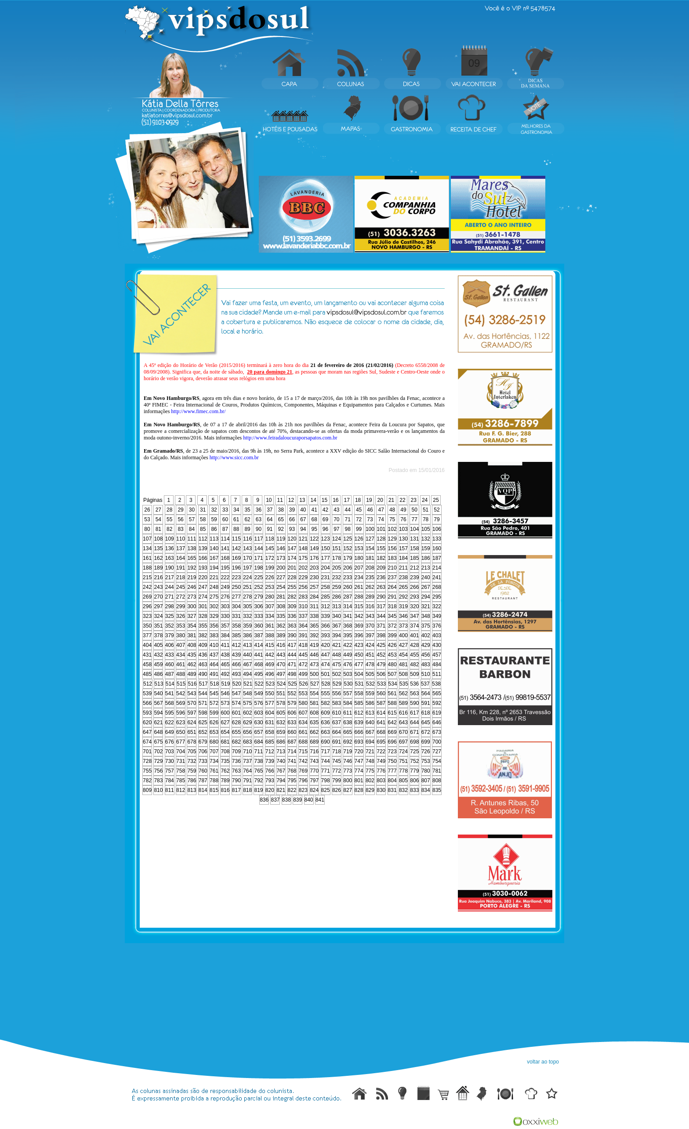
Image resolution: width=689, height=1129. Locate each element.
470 (280, 664)
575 (247, 703)
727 (436, 751)
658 (269, 732)
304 (236, 606)
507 (392, 674)
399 (392, 635)
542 (180, 693)
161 (147, 558)
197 (247, 568)
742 (303, 761)
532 (370, 684)
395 (347, 635)
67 (303, 519)
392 (314, 635)
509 (414, 674)
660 (292, 732)
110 (180, 539)
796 (303, 780)
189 (158, 568)
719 (347, 751)
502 (336, 674)
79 (436, 519)
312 (325, 606)
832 (403, 790)
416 (280, 645)
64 (269, 519)
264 (392, 587)
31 (203, 510)
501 (325, 674)
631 (269, 722)
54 (158, 519)
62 (247, 519)
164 (180, 558)
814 (203, 790)
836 (264, 800)
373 (403, 626)
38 (280, 510)
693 (359, 742)
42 (325, 510)
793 (269, 780)
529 (337, 684)
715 (303, 751)
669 (392, 732)
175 (303, 558)
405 (158, 645)
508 (403, 674)
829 (370, 790)
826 (336, 790)
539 (147, 693)
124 (336, 539)
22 (402, 500)
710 (247, 751)
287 (347, 597)
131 (414, 539)
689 (314, 742)
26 (147, 510)
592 (436, 703)
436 (203, 655)
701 (147, 751)
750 (392, 761)
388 (269, 635)
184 (403, 558)
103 (403, 529)
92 (280, 529)
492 (225, 674)
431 (147, 655)
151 (336, 548)
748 (370, 761)
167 (214, 558)
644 (414, 722)
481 (403, 664)
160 (436, 548)
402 (425, 635)
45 (359, 510)
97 (336, 529)
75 (392, 519)
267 (425, 587)
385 (236, 635)
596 (180, 713)
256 (303, 587)
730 (169, 761)
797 (314, 780)
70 (336, 519)
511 (436, 674)
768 (292, 771)
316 (370, 606)
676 (169, 742)
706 (203, 751)
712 (269, 751)
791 (247, 780)
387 (258, 635)
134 (147, 548)
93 (292, 529)
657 (258, 732)
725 (414, 751)
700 (436, 742)
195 (225, 568)
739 (269, 761)
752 (414, 761)
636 (325, 722)
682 (236, 742)
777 (392, 771)
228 (292, 577)
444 (292, 655)
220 (203, 577)
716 (314, 751)
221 (214, 577)
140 (214, 548)
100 (370, 529)
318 (392, 606)
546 (225, 693)
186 (425, 558)
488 (180, 674)
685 (269, 742)
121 (303, 539)
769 (303, 771)
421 (336, 645)
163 (169, 558)
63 (258, 519)
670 (403, 732)
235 (370, 577)
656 (247, 732)
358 (236, 626)
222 (225, 577)
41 (314, 510)
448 (336, 655)
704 (180, 751)
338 (314, 616)
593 (147, 713)
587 (381, 703)
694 (370, 742)
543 (191, 693)
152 (347, 548)
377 (147, 635)
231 (325, 577)
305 (247, 606)
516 (192, 684)
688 (303, 742)
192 (191, 568)
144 (258, 548)
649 (169, 732)
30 (192, 510)
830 (381, 790)
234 (359, 577)
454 (403, 655)
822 (292, 790)
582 (325, 703)
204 (325, 568)
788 (214, 780)
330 (225, 616)
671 (414, 732)
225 (258, 577)
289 (370, 597)
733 (203, 761)
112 (203, 539)
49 (403, 510)
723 (392, 751)
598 (203, 713)
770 (314, 771)
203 (314, 568)
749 (381, 761)
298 (169, 606)
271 (169, 597)
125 (347, 539)
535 (403, 684)
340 (336, 616)
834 (425, 790)
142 (236, 548)
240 (425, 577)
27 (158, 510)
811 (169, 790)
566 (147, 703)
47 (381, 510)
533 (381, 684)
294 (425, 597)
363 (292, 626)
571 (203, 703)
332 (247, 616)
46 (370, 510)
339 (325, 616)
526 (303, 684)
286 (336, 597)
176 (314, 558)
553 (303, 693)
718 (336, 751)
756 (158, 771)
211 (403, 568)
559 (370, 693)
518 (214, 684)
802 (370, 780)
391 (303, 635)
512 (147, 684)
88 (236, 529)
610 (336, 713)
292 (403, 597)
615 (392, 713)
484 (436, 664)
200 (280, 568)
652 (203, 732)
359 (247, 626)
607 (303, 713)
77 (414, 519)
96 (325, 529)
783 (158, 780)
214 (436, 568)
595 (169, 713)
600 (225, 713)
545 (214, 693)
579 (292, 703)
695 (381, 742)
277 (236, 597)
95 (314, 529)
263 (381, 587)
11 (280, 500)
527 (314, 684)
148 (303, 548)
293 (414, 597)
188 (147, 568)
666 (359, 732)
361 (269, 626)
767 (280, 771)
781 (436, 771)
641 (381, 722)
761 (214, 771)
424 (370, 645)
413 (247, 645)
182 (381, 558)
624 (191, 722)
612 (359, 713)
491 (214, 674)
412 (236, 645)
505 (370, 674)
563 (414, 693)
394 (336, 635)
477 (359, 664)
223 (236, 577)
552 (292, 693)
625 (203, 722)
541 (169, 693)
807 (425, 780)
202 (303, 568)
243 (158, 587)
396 (359, 635)
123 (325, 539)
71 (348, 519)
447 (325, 655)
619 (436, 713)
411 (225, 645)
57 (192, 519)
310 (303, 606)
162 (158, 558)
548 (247, 693)
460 (169, 664)
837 (275, 800)
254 (280, 587)
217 (169, 577)
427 (403, 645)
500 (314, 674)
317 (381, 606)
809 (147, 790)
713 (280, 751)
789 (225, 780)
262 (370, 587)
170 (247, 558)
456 (425, 655)
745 (336, 761)
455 (414, 655)
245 (180, 587)
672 (425, 732)
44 (348, 510)
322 (436, 606)
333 (258, 616)
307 (269, 606)
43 (336, 510)
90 (258, 529)
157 (403, 548)
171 (258, 558)
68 (314, 519)
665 (347, 732)
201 (292, 568)
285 (325, 597)
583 (336, 703)
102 (392, 529)
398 (381, 635)
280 (269, 597)
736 (236, 761)
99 (359, 529)
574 (236, 703)
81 (158, 529)
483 (425, 664)
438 (225, 655)
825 (325, 790)
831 (392, 790)
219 (191, 577)
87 (225, 529)
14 (313, 500)
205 (336, 568)
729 (158, 761)
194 (214, 568)
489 (191, 674)
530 (348, 684)
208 (370, 568)
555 (325, 693)
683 (247, 742)
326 (180, 616)
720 (359, 751)
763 (236, 771)
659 (280, 732)
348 (425, 616)
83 (180, 529)
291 (392, 597)
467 (247, 664)
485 (147, 674)
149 (314, 548)
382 (203, 635)
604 (269, 713)
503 (347, 674)
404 (147, 645)
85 (203, 529)
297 (158, 606)
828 (359, 790)
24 (425, 500)
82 (169, 529)
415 (269, 645)
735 (225, 761)
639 (359, 722)
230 (314, 577)
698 (414, 742)
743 (314, 761)
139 (203, 548)
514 (170, 684)
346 (403, 616)
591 (425, 703)
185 (414, 558)
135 (158, 548)
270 (158, 597)
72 (359, 519)
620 (147, 722)
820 (269, 790)
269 (147, 597)
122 (314, 539)
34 (236, 510)
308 (280, 606)
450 (359, 655)
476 (347, 664)
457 (436, 655)
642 (392, 722)
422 (347, 645)
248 (214, 587)
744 (325, 761)
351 (158, 626)
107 (147, 539)
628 (236, 722)
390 (292, 635)
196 (236, 568)
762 (225, 771)
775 (370, 771)
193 (203, 568)
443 (280, 655)
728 (147, 761)
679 (203, 742)
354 (191, 626)
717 (325, 751)
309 (292, 606)
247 (203, 587)
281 (280, 597)
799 (336, 780)
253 (269, 587)
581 (314, 703)
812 (180, 790)
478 (370, 664)
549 (258, 693)
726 (425, 751)
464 (214, 664)
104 (414, 529)
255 (292, 587)
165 (191, 558)
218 (180, 577)
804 (392, 780)
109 (169, 539)
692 (347, 742)
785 (180, 780)
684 (258, 742)
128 (381, 539)
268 (436, 587)
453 (392, 655)
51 (425, 510)
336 (292, 616)
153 (359, 548)
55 (169, 519)
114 (225, 539)
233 (347, 577)
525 (292, 684)
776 (381, 771)
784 (169, 780)
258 (325, 587)
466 (236, 664)
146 (280, 548)
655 (236, 732)
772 (336, 771)
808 (436, 780)
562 (403, 693)
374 (414, 626)
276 (225, 597)
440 (247, 655)
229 (303, 577)
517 (203, 684)
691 (336, 742)
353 (180, 626)
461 (180, 664)
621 (158, 722)
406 (169, 645)
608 (314, 713)
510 (425, 674)
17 (347, 500)
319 (403, 606)
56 (180, 519)
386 (247, 635)
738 (258, 761)
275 (214, 597)
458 (147, 664)
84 (192, 529)
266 (414, 587)
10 (269, 500)
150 (325, 548)
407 (180, 645)
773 (347, 771)
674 (147, 742)
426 (392, 645)
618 (425, 713)
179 (347, 558)
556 (336, 693)
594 (158, 713)
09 (474, 63)
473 (314, 664)
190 (169, 568)
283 (303, 597)
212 (414, 568)
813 (191, 790)
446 (314, 655)
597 (191, 713)
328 (203, 616)
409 (203, 645)
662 (314, 732)
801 (359, 780)
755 (147, 771)
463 (203, 664)
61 (236, 519)
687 (292, 742)
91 (269, 529)
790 (236, 780)
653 (214, 732)
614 (381, 713)
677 (180, 742)
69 (325, 519)
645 (425, 722)
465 (225, 664)
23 (414, 500)
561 (392, 693)
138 (191, 548)
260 (347, 587)
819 (258, 790)
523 (270, 684)
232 (336, 577)
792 (258, 780)
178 (336, 558)
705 (191, 751)
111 (191, 539)
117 (258, 539)
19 (369, 500)
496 (269, 674)
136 (169, 548)
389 (280, 635)
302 (214, 606)
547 (236, 693)
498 (292, 674)
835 (436, 790)
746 (347, 761)
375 (425, 626)
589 (403, 703)
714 (292, 751)
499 (303, 674)
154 (370, 548)
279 (258, 597)
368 (347, 626)
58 (203, 519)
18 (358, 500)
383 (214, 635)
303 (225, 606)
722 (381, 751)
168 (225, 558)
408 (191, 645)
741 (292, 761)
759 (191, 771)
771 (325, 771)
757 (169, 771)
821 (280, 790)
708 (225, 751)
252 (258, 587)
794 (280, 780)
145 (269, 548)
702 (158, 751)
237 (392, 577)
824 (314, 790)
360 (258, 626)
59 (214, 519)
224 (247, 577)
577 (269, 703)
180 (359, 558)
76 (403, 519)
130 (403, 539)
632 (280, 722)
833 (414, 790)
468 (258, 664)
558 (359, 693)
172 (269, 558)
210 (392, 568)
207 (359, 568)
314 (347, 606)
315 (359, 606)
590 (414, 703)
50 (414, 510)
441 (258, 655)
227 (280, 577)
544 (203, 693)
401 (414, 635)
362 (280, 626)
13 (302, 500)
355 (203, 626)
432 (158, 655)
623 (180, 722)
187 (436, 558)
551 (280, 693)
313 (336, 606)
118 (269, 539)
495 (258, 674)
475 (336, 664)
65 (280, 519)
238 (403, 577)
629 (247, 722)
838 (286, 800)
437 (214, 655)
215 (147, 577)
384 (225, 635)
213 (425, 568)
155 (381, 548)
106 (436, 529)
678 (191, 742)
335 (280, 616)
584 (347, 703)
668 (381, 732)
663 (325, 732)
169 (236, 558)
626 (214, 722)
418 (303, 645)
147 (292, 548)
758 (180, 771)
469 (269, 664)
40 (303, 510)
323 (147, 616)
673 (436, 732)
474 (325, 664)
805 (403, 780)
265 (403, 587)
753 (425, 761)
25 (436, 500)
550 (269, 693)
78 (425, 519)
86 (214, 529)
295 (436, 597)
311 (314, 606)
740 (280, 761)
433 (169, 655)
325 (169, 616)
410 (214, 645)
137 (180, 548)
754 (436, 761)
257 (314, 587)
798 (325, 780)
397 (370, 635)
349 (436, 616)
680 (214, 742)
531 (359, 684)
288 (359, 597)
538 (436, 684)
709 (236, 751)
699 (425, 742)
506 (381, 674)
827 (347, 790)
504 (359, 674)
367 (336, 626)
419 (314, 645)
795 (292, 780)
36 (258, 510)
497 (280, 674)
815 (214, 790)
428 (414, 645)
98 (348, 529)
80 (147, 529)
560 (381, 693)
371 (381, 626)
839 (297, 800)
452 (381, 655)
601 (236, 713)
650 (180, 732)
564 (425, 693)
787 (203, 780)
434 (180, 655)
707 (214, 751)
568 (169, 703)
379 (169, 635)
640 (370, 722)
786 (191, 780)
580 (303, 703)
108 (158, 539)
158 (414, 548)
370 (370, 626)
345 (392, 616)
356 (214, 626)
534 (392, 684)
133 (436, 539)
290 (381, 597)
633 (292, 722)
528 (326, 684)
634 (303, 722)
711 (258, 751)
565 (436, 693)
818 (247, 790)
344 (381, 616)
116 (247, 539)
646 (436, 722)
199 (269, 568)
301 (203, 606)
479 (381, 664)
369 (359, 626)
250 (236, 587)
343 (370, 616)
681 (225, 742)
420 (325, 645)
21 (391, 500)
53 (147, 519)
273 (191, 597)
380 (180, 635)
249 (225, 587)
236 (381, 577)
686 (280, 742)
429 (425, 645)
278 (247, 597)
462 (191, 664)
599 (214, 713)
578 (280, 703)
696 (392, 742)
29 (180, 510)
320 (414, 606)
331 (236, 616)
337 (303, 616)
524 (281, 684)
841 (319, 800)
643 (403, 722)
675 (158, 742)
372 (392, 626)
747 (359, 761)
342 (359, 616)
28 (169, 510)
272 (180, 597)
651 (191, 732)
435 (191, 655)
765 (258, 771)
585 (359, 703)
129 (392, 539)
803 (381, 780)
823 (303, 790)
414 (258, 645)
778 (403, 771)
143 (247, 548)
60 (225, 519)
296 (147, 606)
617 (414, 713)
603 (258, 713)
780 (425, 771)
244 (169, 587)
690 (325, 742)
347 (414, 616)
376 (436, 626)
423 (359, 645)
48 (392, 510)
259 (336, 587)
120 (292, 539)
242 (147, 587)
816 (225, 790)
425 (381, 645)
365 (314, 626)
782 (147, 780)
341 (347, 616)
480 (392, 664)
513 (158, 684)
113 (214, 539)
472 (303, 664)
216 (158, 577)
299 (180, 606)
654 (225, 732)
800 (347, 780)
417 (292, 645)
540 (158, 693)
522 (258, 684)
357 (225, 626)
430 (436, 645)
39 (292, 510)
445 (303, 655)
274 (203, 597)
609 (325, 713)
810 (158, 790)
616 (403, 713)
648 (158, 732)
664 (336, 732)
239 (414, 577)
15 (324, 500)
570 (191, 703)
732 (191, 761)
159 (425, 548)
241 (436, 577)
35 (247, 510)
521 (247, 684)
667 (370, 732)
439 (236, 655)
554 (314, 693)
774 (359, 771)
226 (269, 577)
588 (392, 703)
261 (359, 587)
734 (214, 761)
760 (203, 771)
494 (247, 674)
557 (347, 693)
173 (280, 558)
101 (381, 529)
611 (347, 713)
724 (403, 751)
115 (236, 539)
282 (292, 597)
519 (225, 684)
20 (380, 500)
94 (303, 529)
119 (280, 539)
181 (370, 558)
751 (403, 761)
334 (269, 616)
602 (247, 713)
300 (191, 606)
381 (191, 635)
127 (370, 539)
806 (414, 780)
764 (247, 771)
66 (292, 519)
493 (236, 674)
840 (309, 800)
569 (180, 703)
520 (236, 684)
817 (236, 790)
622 (169, 722)
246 (191, 587)
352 (169, 626)
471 (292, 664)
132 (425, 539)
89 (247, 529)
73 (370, 519)
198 (258, 568)
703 (169, 751)
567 (158, 703)
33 (225, 510)
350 (147, 626)
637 (336, 722)
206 (347, 568)
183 (392, 558)
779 (414, 771)
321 (425, 606)
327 (191, 616)
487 (169, 674)
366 (325, 626)
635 (314, 722)
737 (247, 761)
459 (158, 664)
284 (314, 597)
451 (370, 655)
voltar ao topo (543, 1062)
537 (425, 684)
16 (335, 500)
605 (280, 713)
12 (291, 500)
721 (370, 751)
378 (158, 635)
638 (347, 722)
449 (347, 655)
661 (303, 732)
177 (325, 558)
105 (425, 529)
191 (180, 568)
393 (325, 635)
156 (392, 548)
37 (269, 510)
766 (269, 771)
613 (370, 713)
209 (381, 568)
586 (370, 703)
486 (158, 674)
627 (225, 722)
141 (225, 548)
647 (147, 732)
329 (214, 616)
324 (158, 616)
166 (203, 558)
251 (247, 587)
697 (403, 742)
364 (303, 626)
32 (214, 510)
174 (292, 558)
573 (225, 703)
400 (403, 635)
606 (292, 713)
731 (180, 761)
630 (258, 722)
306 (258, 606)
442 (269, 655)
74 (381, 519)
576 (258, 703)
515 (181, 684)
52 (436, 510)
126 (359, 539)
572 (214, 703)
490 (203, 674)
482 (414, 664)
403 (436, 635)
